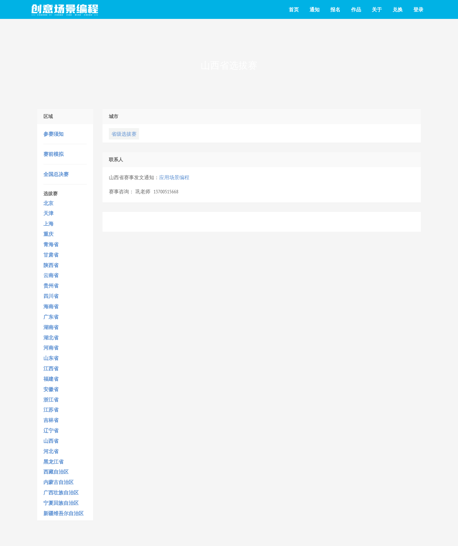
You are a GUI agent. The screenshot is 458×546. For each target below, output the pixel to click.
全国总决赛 (56, 174)
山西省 (51, 441)
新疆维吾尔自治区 (63, 513)
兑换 (398, 9)
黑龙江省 (53, 461)
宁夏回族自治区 (61, 503)
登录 (418, 9)
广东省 (51, 317)
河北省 (51, 451)
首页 (294, 9)
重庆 (48, 234)
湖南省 (51, 327)
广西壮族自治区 (61, 492)
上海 (48, 223)
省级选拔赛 (124, 134)
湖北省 (51, 337)
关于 (377, 9)
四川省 (51, 296)
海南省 (51, 306)
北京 (48, 203)
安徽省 (51, 389)
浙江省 (51, 399)
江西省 (51, 368)
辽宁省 (51, 430)
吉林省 (51, 420)
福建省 (51, 379)
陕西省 (51, 265)
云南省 (51, 275)
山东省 (51, 358)
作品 (356, 9)
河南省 (51, 347)
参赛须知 (53, 134)
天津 (48, 213)
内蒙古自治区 (58, 482)
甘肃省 (51, 255)
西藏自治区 (56, 472)
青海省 (51, 244)
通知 (315, 9)
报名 (335, 9)
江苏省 (51, 410)
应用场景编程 (174, 177)
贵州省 (51, 285)
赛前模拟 (53, 154)
